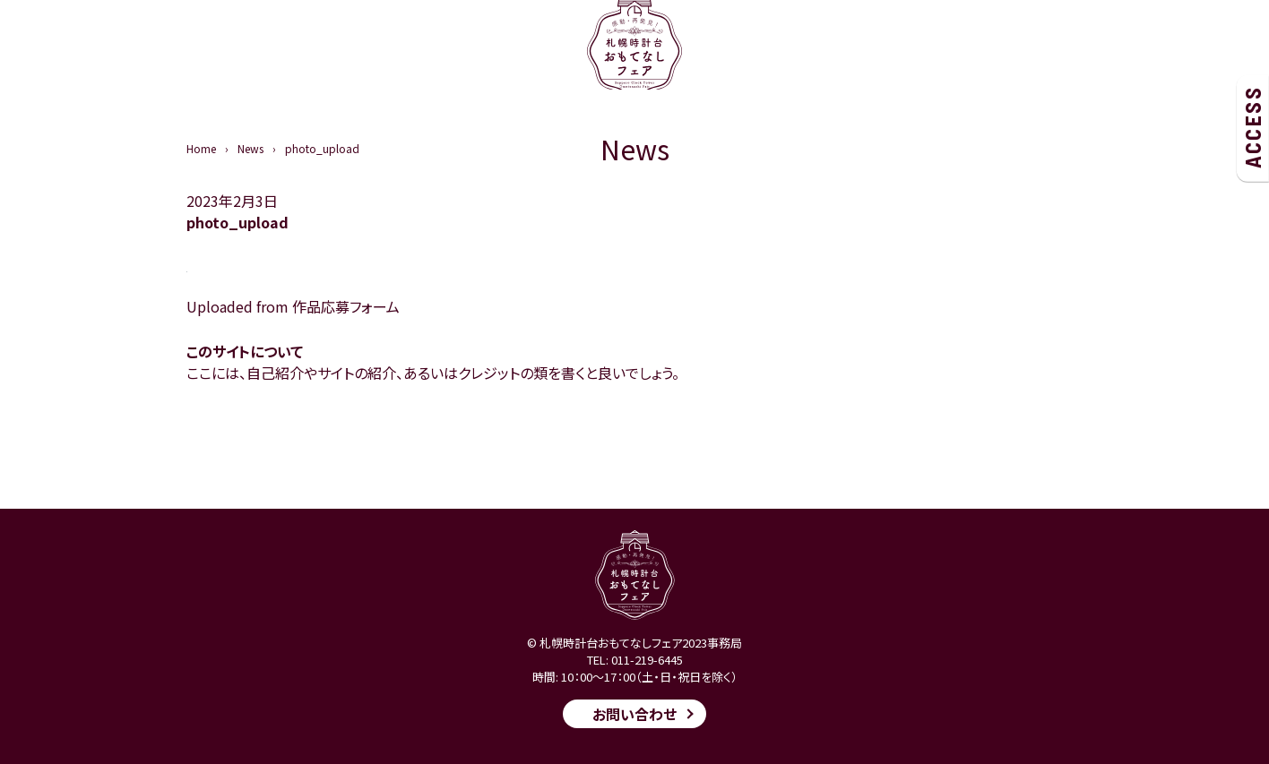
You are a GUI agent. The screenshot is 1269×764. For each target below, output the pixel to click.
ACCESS (1252, 127)
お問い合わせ (634, 714)
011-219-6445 (647, 659)
